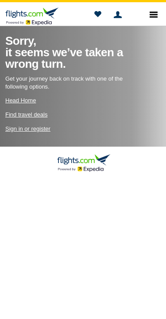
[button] (98, 15)
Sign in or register (27, 128)
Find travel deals (26, 114)
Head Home (20, 100)
